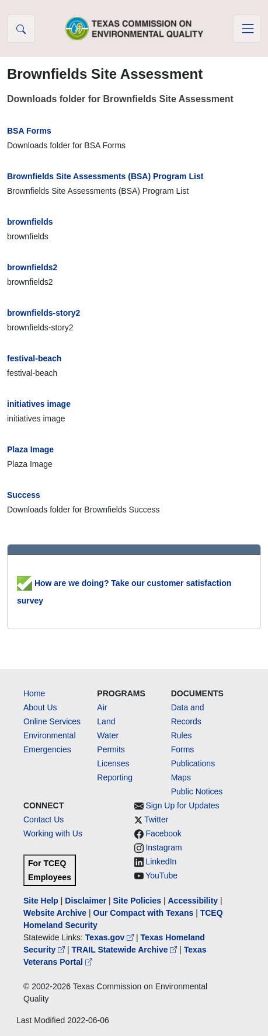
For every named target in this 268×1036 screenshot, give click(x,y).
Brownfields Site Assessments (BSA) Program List (105, 176)
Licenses (113, 763)
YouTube (161, 875)
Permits (110, 749)
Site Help (40, 900)
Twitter (156, 819)
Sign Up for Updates (182, 805)
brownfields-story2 (43, 313)
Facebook (163, 833)
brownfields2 (32, 267)
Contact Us (43, 819)
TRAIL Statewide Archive (126, 949)
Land (106, 721)
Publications (193, 763)
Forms (182, 749)
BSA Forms (29, 130)
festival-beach (34, 358)
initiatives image (39, 404)
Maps (181, 777)
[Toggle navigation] (247, 29)
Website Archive (54, 913)
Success (23, 495)
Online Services (52, 721)
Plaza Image (30, 449)
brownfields (30, 221)
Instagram (163, 847)
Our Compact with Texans (143, 913)
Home (34, 693)
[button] (21, 29)
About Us (40, 707)
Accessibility (194, 900)
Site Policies (137, 900)
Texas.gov (110, 937)
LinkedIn (160, 861)
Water (108, 735)
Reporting (115, 777)
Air (102, 707)
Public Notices (197, 791)
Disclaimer (85, 900)
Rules (181, 735)
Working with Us (52, 833)
